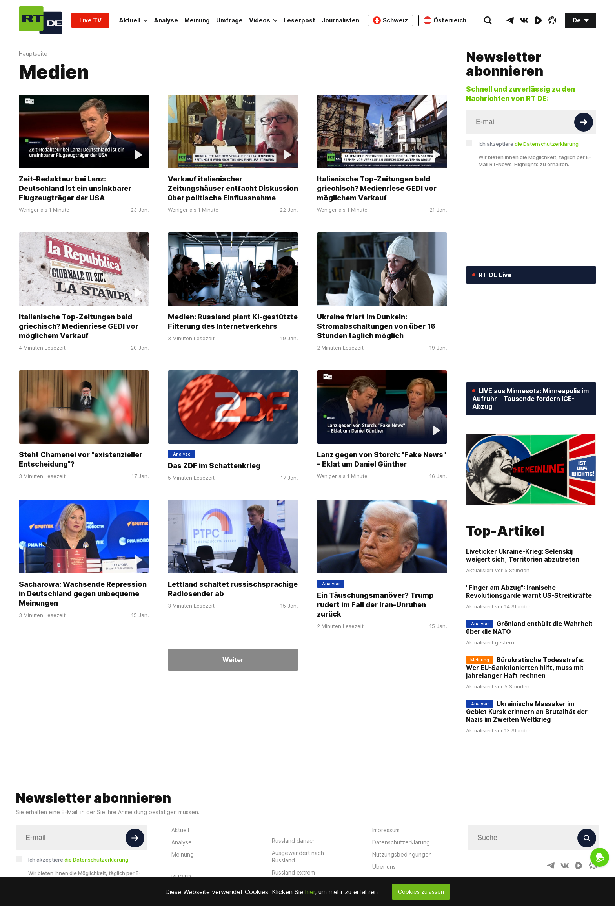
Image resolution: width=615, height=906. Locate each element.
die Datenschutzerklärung (547, 144)
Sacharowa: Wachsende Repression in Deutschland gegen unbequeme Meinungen (83, 593)
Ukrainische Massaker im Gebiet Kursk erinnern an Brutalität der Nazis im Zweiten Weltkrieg (527, 711)
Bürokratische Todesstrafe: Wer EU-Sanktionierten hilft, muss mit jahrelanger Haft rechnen (525, 667)
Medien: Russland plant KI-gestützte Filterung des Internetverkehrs (233, 321)
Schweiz (390, 20)
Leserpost (299, 20)
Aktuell (133, 20)
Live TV (90, 20)
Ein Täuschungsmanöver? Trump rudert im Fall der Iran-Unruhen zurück (375, 604)
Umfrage (229, 20)
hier (310, 892)
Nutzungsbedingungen (402, 854)
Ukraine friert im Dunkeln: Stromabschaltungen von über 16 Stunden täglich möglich (376, 326)
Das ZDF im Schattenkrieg (214, 465)
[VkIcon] (524, 20)
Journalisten (340, 20)
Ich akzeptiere (529, 144)
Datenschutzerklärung (401, 842)
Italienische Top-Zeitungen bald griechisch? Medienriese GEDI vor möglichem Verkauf (377, 188)
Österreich (445, 20)
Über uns (384, 866)
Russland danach (294, 840)
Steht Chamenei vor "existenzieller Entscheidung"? (80, 459)
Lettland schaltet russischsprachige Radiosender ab (233, 589)
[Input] (531, 122)
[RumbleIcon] (538, 20)
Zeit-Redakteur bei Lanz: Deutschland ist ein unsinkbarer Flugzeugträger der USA (75, 188)
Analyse (166, 20)
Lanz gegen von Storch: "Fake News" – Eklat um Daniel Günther (381, 459)
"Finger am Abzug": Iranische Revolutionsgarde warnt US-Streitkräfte (529, 591)
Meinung (197, 20)
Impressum (386, 830)
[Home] (40, 20)
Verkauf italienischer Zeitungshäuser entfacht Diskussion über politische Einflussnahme (233, 188)
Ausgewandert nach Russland (298, 856)
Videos (263, 20)
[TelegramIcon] (510, 20)
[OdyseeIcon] (552, 20)
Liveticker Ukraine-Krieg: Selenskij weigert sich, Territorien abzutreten (522, 555)
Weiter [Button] (233, 660)
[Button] (583, 122)
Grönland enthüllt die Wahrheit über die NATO (529, 627)
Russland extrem (293, 872)
